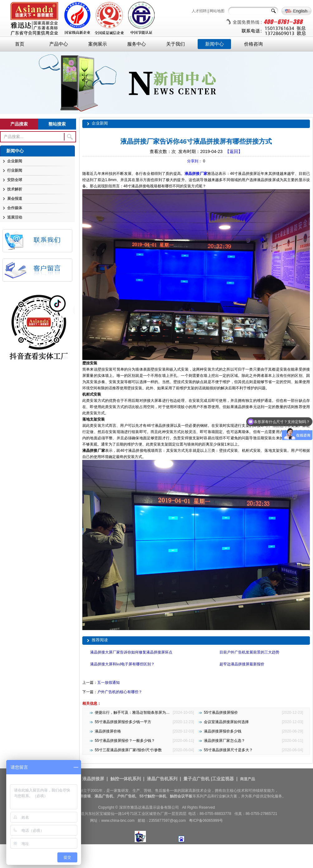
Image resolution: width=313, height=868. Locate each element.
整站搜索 (57, 123)
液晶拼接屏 (93, 778)
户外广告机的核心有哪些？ (119, 692)
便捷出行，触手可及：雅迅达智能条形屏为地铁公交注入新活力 (147, 712)
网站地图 (216, 11)
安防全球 (14, 180)
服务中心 (136, 44)
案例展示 (97, 44)
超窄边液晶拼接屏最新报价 (241, 664)
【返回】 (234, 151)
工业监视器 (223, 778)
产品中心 (58, 44)
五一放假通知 (108, 682)
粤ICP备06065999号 (206, 820)
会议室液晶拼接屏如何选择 (226, 722)
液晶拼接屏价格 (108, 731)
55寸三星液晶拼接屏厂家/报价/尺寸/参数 (128, 750)
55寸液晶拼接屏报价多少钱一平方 (123, 722)
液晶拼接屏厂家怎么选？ (224, 740)
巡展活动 (14, 217)
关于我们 (175, 44)
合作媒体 (14, 208)
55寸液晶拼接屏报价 (221, 712)
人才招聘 (199, 11)
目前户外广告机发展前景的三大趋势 (249, 652)
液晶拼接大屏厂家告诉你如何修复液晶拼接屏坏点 (131, 652)
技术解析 (14, 189)
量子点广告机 (196, 778)
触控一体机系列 (125, 778)
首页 (19, 44)
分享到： (194, 161)
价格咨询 (253, 44)
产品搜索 (19, 123)
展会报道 (14, 198)
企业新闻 (14, 161)
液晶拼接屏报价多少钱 (222, 731)
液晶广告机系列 (162, 778)
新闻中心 (214, 44)
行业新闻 (14, 170)
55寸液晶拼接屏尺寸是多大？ (228, 750)
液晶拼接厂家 (196, 173)
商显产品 (247, 779)
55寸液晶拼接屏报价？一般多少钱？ (125, 740)
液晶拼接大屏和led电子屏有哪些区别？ (122, 664)
